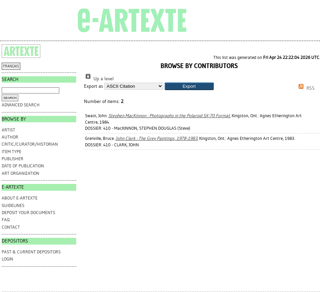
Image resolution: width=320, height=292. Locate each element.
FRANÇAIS (11, 66)
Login (7, 259)
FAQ (5, 219)
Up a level (99, 79)
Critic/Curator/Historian (30, 144)
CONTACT (11, 227)
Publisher (12, 158)
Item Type (11, 151)
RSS (305, 88)
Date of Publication (23, 165)
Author (10, 137)
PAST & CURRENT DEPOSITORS (31, 251)
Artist (8, 129)
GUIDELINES (13, 205)
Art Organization (20, 173)
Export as (93, 86)
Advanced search (21, 104)
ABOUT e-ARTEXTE (20, 198)
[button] (189, 86)
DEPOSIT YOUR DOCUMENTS (28, 212)
